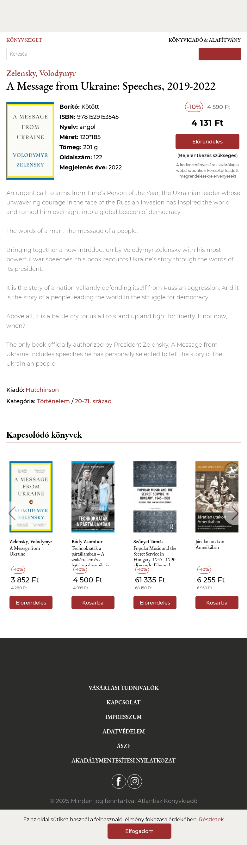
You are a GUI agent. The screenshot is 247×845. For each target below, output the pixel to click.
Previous (12, 513)
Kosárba (93, 603)
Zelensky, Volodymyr (41, 72)
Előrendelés (207, 142)
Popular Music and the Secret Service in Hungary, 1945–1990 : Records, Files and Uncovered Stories (154, 555)
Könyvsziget (24, 40)
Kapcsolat (123, 702)
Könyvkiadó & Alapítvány (205, 40)
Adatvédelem (123, 731)
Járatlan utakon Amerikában (209, 544)
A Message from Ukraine (24, 551)
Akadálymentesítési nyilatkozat (123, 760)
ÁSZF (123, 746)
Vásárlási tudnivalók (124, 687)
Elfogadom (139, 831)
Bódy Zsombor (86, 541)
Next (235, 513)
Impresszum (123, 716)
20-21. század (93, 401)
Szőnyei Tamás (148, 541)
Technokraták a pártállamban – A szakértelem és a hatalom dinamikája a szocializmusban (91, 555)
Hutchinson (42, 389)
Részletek (211, 820)
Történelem (53, 401)
